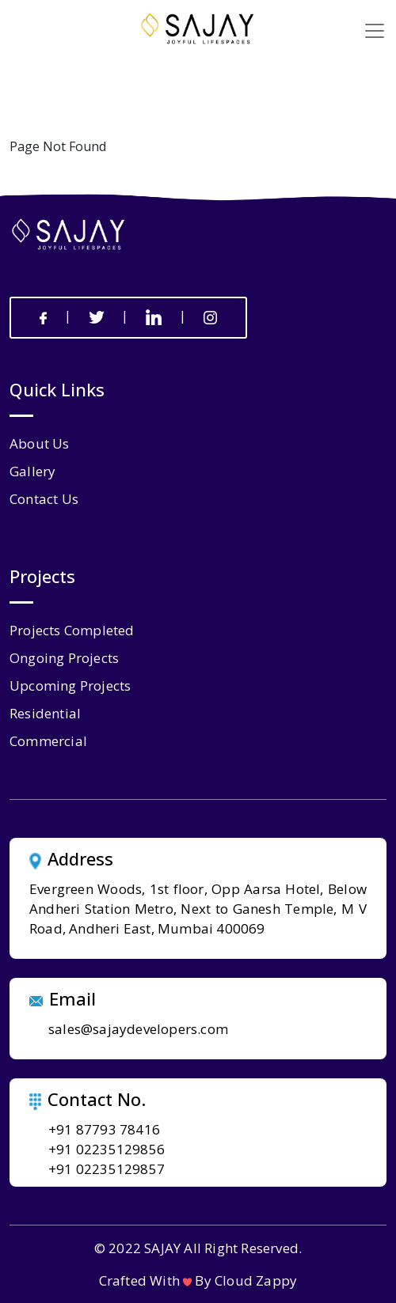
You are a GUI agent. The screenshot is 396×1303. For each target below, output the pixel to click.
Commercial (48, 741)
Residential (45, 713)
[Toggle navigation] (374, 31)
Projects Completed (72, 630)
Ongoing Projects (64, 658)
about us (40, 443)
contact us (44, 499)
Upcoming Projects (70, 685)
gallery (32, 471)
